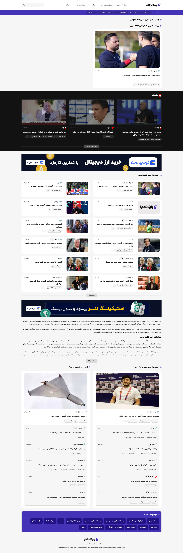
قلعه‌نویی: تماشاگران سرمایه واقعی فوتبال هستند (44, 226)
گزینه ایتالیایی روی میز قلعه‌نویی (48, 262)
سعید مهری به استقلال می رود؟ (120, 205)
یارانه (61, 521)
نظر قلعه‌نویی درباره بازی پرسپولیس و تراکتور (115, 224)
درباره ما (100, 544)
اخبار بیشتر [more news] (91, 295)
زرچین (83, 527)
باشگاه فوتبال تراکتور (54, 231)
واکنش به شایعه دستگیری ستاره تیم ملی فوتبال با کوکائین (139, 497)
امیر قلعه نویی (154, 85)
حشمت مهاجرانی (47, 137)
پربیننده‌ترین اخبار (73, 521)
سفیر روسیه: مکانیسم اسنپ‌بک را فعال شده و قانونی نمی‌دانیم (66, 497)
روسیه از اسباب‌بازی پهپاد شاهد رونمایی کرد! (69, 416)
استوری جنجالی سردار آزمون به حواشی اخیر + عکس (139, 416)
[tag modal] (27, 136)
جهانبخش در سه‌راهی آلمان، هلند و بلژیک (45, 205)
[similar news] (150, 71)
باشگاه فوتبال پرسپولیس (120, 13)
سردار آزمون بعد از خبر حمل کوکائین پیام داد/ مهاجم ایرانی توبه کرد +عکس (134, 433)
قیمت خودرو (153, 521)
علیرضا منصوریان (144, 139)
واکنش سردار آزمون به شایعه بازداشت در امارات (143, 449)
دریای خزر (55, 470)
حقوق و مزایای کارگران (114, 527)
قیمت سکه (131, 527)
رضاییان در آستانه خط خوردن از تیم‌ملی (46, 186)
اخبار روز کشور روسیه (78, 367)
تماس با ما (93, 544)
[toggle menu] (79, 5)
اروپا (83, 453)
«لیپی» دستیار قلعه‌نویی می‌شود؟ (119, 262)
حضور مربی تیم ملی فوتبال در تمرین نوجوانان (141, 75)
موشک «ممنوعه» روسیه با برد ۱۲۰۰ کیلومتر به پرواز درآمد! (67, 433)
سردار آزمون (128, 437)
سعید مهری (128, 209)
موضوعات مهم (150, 514)
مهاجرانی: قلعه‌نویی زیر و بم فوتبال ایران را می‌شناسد (44, 132)
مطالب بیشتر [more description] (91, 361)
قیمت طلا (154, 527)
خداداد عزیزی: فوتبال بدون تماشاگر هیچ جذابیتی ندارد (114, 245)
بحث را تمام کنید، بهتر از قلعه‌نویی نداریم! (116, 281)
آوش (157, 71)
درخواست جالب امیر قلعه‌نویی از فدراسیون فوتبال (45, 282)
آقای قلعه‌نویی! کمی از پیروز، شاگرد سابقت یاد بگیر (93, 132)
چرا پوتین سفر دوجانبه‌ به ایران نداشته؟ (73, 481)
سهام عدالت (50, 521)
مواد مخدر (155, 421)
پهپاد (75, 421)
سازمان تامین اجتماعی (136, 521)
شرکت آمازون (83, 421)
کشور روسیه (133, 13)
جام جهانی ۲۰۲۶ (92, 13)
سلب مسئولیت (84, 544)
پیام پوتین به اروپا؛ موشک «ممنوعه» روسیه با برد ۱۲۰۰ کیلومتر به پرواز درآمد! (62, 449)
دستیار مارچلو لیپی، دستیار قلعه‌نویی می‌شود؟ (43, 243)
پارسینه (155, 412)
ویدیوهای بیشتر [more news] (91, 146)
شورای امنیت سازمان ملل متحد (67, 470)
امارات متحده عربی (60, 137)
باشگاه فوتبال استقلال (93, 521)
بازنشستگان (36, 521)
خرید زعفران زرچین (96, 527)
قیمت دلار (143, 527)
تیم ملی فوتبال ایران (145, 13)
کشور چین (72, 486)
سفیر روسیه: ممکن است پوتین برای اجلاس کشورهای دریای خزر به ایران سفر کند (61, 465)
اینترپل (154, 502)
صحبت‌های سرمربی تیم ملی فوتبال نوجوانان (144, 481)
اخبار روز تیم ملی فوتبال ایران (146, 367)
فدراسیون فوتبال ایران (105, 13)
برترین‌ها (83, 412)
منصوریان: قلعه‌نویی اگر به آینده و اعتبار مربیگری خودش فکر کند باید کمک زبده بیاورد (142, 133)
